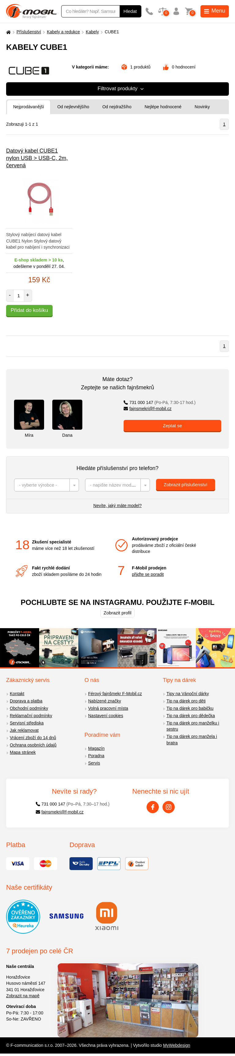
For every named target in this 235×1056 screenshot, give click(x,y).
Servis (94, 763)
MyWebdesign (176, 1045)
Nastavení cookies (105, 715)
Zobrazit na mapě (22, 995)
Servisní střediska (26, 723)
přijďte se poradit (148, 574)
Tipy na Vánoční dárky (187, 693)
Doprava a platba (26, 700)
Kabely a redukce (63, 31)
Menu (214, 11)
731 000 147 (160, 402)
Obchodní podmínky (29, 708)
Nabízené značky (104, 700)
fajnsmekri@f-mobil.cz (148, 408)
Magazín (96, 748)
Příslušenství (29, 31)
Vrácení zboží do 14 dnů (33, 737)
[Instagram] (168, 807)
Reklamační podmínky (31, 715)
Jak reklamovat (24, 730)
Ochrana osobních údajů (33, 745)
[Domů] (8, 32)
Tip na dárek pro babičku (190, 708)
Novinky (202, 106)
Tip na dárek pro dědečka (190, 715)
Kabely (92, 31)
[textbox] (46, 485)
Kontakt (17, 693)
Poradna (96, 755)
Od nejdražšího (116, 106)
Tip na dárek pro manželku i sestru (192, 726)
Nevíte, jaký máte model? (117, 505)
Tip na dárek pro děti (186, 700)
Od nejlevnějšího (73, 106)
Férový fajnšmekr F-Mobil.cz (115, 693)
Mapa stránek (23, 752)
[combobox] (46, 485)
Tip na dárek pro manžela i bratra (191, 739)
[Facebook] (153, 807)
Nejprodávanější (28, 106)
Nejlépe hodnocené (162, 106)
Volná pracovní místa (108, 708)
